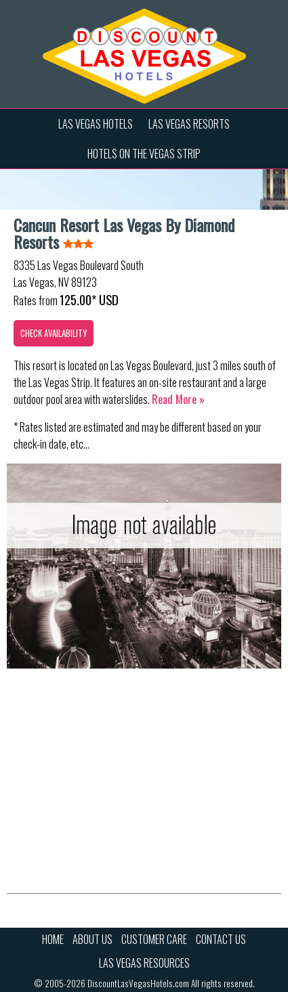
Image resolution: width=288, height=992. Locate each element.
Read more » (178, 399)
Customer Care (154, 939)
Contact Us (221, 939)
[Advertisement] (144, 791)
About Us (92, 939)
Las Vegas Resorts (189, 124)
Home (53, 939)
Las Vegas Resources (144, 963)
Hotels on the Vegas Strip (144, 153)
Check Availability (53, 333)
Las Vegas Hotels (95, 124)
